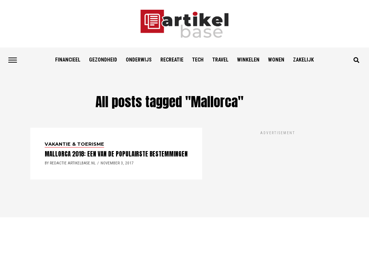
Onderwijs (139, 60)
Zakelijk (303, 60)
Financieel (67, 60)
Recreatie (171, 60)
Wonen (276, 60)
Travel (220, 60)
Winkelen (248, 60)
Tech (198, 60)
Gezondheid (103, 60)
